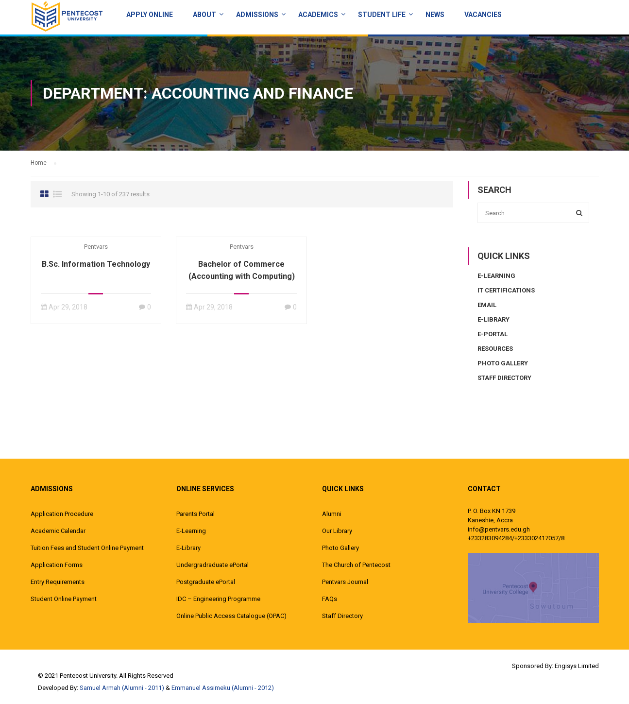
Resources (495, 348)
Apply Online (149, 14)
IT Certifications (506, 290)
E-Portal (492, 334)
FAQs (329, 598)
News (434, 14)
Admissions (257, 14)
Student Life (382, 14)
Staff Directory (504, 377)
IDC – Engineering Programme (218, 598)
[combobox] (533, 213)
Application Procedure (62, 513)
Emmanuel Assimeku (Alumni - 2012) (222, 687)
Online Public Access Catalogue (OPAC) (231, 615)
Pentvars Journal (345, 581)
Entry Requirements (58, 581)
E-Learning (496, 275)
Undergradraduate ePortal (212, 564)
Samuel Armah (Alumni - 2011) (122, 687)
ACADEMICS (318, 14)
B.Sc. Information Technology (96, 264)
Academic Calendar (58, 530)
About (204, 14)
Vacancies (483, 14)
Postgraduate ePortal (205, 581)
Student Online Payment (64, 598)
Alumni (331, 513)
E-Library (493, 319)
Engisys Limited (577, 666)
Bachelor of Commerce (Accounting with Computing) (241, 270)
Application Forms (57, 564)
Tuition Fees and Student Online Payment (87, 547)
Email (486, 305)
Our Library (337, 530)
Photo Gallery (502, 363)
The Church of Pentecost (356, 564)
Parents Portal (195, 513)
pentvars (96, 246)
